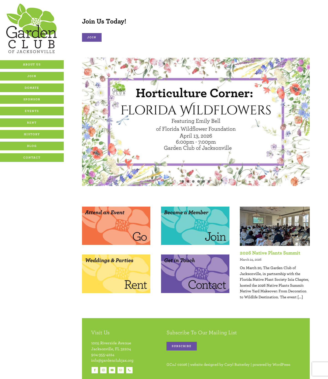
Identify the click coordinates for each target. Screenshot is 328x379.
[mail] (121, 370)
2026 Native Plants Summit (270, 252)
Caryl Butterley (237, 364)
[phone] (129, 370)
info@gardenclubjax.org (112, 360)
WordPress (281, 364)
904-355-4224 (102, 354)
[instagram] (103, 370)
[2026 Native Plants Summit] (275, 226)
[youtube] (112, 370)
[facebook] (95, 370)
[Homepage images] (116, 208)
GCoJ (171, 364)
